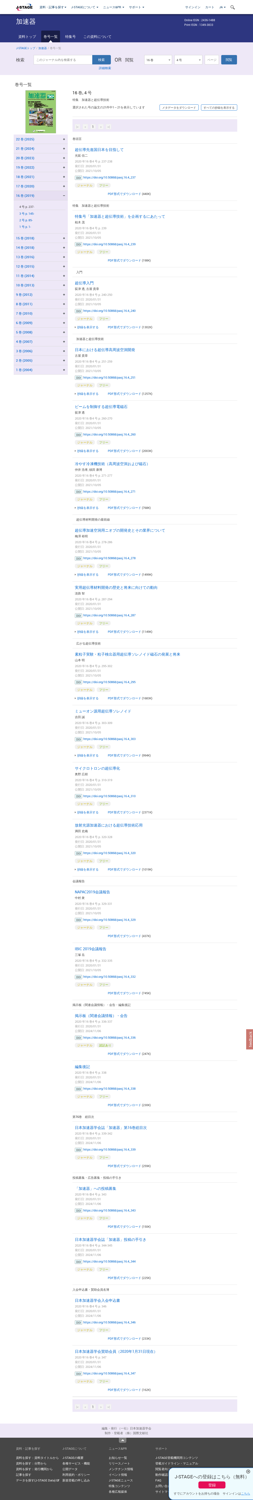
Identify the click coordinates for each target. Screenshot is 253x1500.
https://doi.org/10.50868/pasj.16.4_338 (109, 1088)
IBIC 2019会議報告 (90, 948)
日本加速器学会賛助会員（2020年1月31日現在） (116, 1351)
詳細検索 (105, 68)
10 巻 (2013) (25, 285)
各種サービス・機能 (76, 1463)
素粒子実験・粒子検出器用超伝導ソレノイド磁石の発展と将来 (127, 654)
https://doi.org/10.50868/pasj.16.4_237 (109, 177)
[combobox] (158, 59)
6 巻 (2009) (24, 323)
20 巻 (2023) (25, 158)
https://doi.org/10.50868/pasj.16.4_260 (109, 434)
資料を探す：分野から (31, 1463)
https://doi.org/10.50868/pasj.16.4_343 (109, 1210)
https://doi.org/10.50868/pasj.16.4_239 (109, 244)
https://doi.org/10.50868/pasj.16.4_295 (109, 682)
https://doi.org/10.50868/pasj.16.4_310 (109, 796)
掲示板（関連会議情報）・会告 (101, 1015)
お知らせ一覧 (118, 1458)
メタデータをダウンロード (179, 107)
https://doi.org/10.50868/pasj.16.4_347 (109, 1373)
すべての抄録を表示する (219, 107)
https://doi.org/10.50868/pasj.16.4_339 (109, 1149)
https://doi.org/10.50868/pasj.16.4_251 (109, 377)
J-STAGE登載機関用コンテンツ (176, 1458)
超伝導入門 (84, 282)
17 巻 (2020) (25, 186)
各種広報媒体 (118, 1491)
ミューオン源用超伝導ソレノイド (103, 711)
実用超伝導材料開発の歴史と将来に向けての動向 (116, 587)
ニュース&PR (113, 7)
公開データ (70, 1469)
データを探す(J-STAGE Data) (37, 1480)
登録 (212, 1485)
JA (222, 7)
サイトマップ (164, 1491)
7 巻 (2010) (24, 313)
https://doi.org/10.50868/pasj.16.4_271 (109, 491)
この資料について (97, 36)
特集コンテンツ (119, 1486)
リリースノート (119, 1463)
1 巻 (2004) (24, 370)
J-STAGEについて (84, 7)
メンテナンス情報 (121, 1469)
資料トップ (27, 36)
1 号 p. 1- (25, 227)
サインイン (193, 7)
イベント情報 (118, 1474)
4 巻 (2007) (24, 341)
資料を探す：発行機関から (34, 1469)
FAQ (158, 1480)
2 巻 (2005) (24, 360)
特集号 (70, 36)
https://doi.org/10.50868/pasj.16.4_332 (109, 976)
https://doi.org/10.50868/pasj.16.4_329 (109, 920)
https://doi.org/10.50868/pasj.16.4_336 (109, 1037)
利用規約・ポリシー (76, 1474)
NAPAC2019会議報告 (92, 891)
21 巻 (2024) (25, 148)
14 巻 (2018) (25, 247)
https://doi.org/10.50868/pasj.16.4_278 (109, 558)
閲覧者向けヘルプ (167, 1469)
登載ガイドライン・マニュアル (176, 1463)
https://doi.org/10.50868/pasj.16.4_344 (109, 1261)
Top (122, 1440)
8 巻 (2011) (24, 304)
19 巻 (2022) (25, 167)
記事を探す (23, 1474)
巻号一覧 (51, 36)
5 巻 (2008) (24, 332)
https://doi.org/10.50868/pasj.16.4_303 (109, 739)
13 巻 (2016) (25, 257)
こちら (245, 1493)
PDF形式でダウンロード (124, 194)
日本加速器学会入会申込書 (97, 1300)
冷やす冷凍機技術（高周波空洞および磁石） (112, 463)
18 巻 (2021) (25, 176)
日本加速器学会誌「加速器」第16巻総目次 (111, 1127)
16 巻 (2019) (25, 195)
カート (209, 7)
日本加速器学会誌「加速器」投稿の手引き (110, 1239)
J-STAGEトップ (25, 48)
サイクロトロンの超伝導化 (97, 768)
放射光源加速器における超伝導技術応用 (109, 825)
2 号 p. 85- (26, 220)
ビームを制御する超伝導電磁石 (101, 406)
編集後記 (82, 1066)
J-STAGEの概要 (73, 1458)
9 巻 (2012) (24, 294)
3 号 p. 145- (26, 214)
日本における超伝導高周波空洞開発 (105, 349)
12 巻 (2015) (25, 266)
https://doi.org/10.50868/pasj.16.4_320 (109, 853)
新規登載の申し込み (76, 1480)
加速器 (42, 48)
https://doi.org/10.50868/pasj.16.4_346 (109, 1322)
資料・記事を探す (53, 7)
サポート (136, 7)
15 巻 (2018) (25, 238)
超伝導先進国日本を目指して (99, 149)
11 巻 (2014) (25, 275)
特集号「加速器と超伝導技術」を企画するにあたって (120, 216)
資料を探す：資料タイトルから (37, 1458)
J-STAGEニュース (121, 1480)
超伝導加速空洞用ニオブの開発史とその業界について (120, 530)
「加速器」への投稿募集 (95, 1188)
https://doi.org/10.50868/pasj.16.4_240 (109, 311)
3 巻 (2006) (24, 351)
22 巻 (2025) (25, 139)
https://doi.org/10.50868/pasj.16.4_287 (109, 615)
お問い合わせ (164, 1486)
